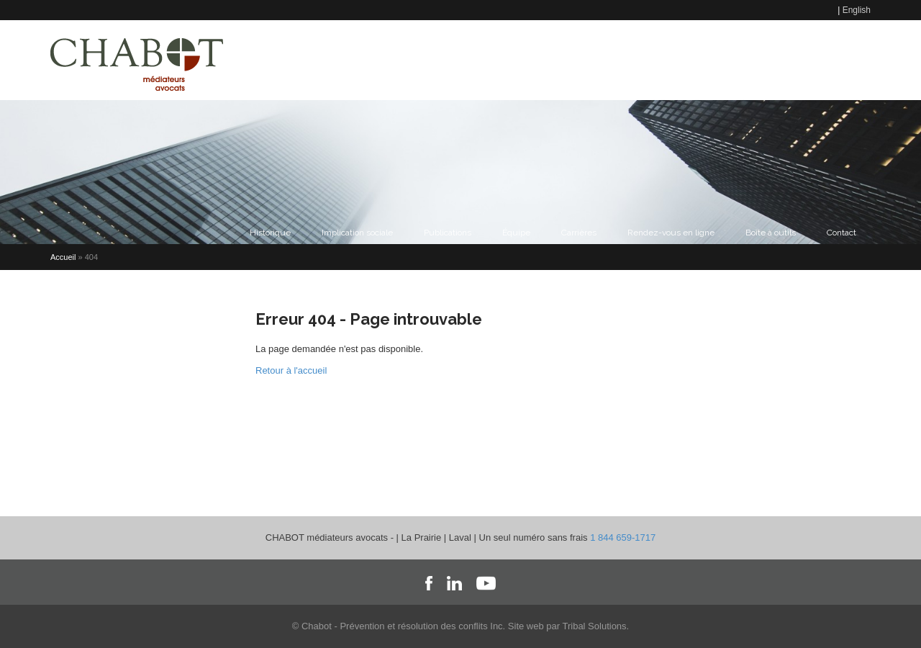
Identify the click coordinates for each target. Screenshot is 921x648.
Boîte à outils (770, 233)
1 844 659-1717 (622, 537)
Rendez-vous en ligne (670, 233)
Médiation (524, 60)
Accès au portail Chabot (805, 60)
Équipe (516, 233)
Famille (638, 60)
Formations (703, 60)
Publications (447, 233)
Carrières (578, 233)
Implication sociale (357, 233)
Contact (462, 60)
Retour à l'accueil (291, 370)
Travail (584, 60)
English (857, 10)
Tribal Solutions (594, 626)
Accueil (63, 257)
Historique (270, 233)
